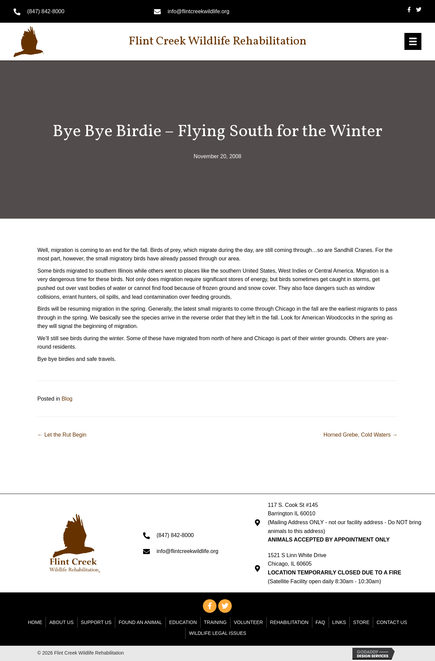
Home (35, 622)
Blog (67, 399)
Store (361, 622)
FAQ (320, 622)
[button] (209, 606)
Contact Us (392, 622)
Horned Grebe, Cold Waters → (361, 435)
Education (183, 622)
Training (215, 622)
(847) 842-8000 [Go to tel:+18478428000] (45, 11)
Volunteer (248, 622)
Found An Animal (140, 622)
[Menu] (412, 41)
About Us (61, 622)
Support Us (96, 622)
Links (339, 622)
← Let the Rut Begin (61, 435)
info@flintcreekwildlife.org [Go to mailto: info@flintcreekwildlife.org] (198, 11)
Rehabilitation (289, 622)
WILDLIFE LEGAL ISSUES (217, 633)
